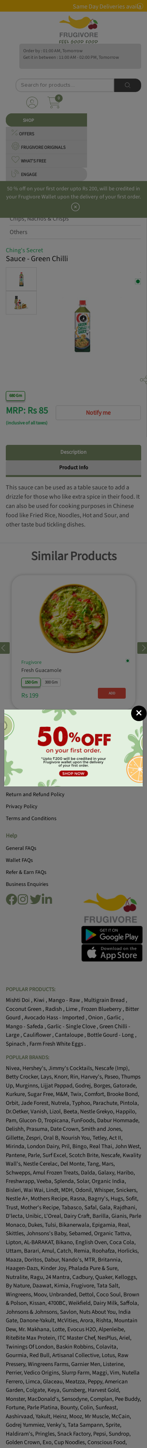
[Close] (139, 713)
